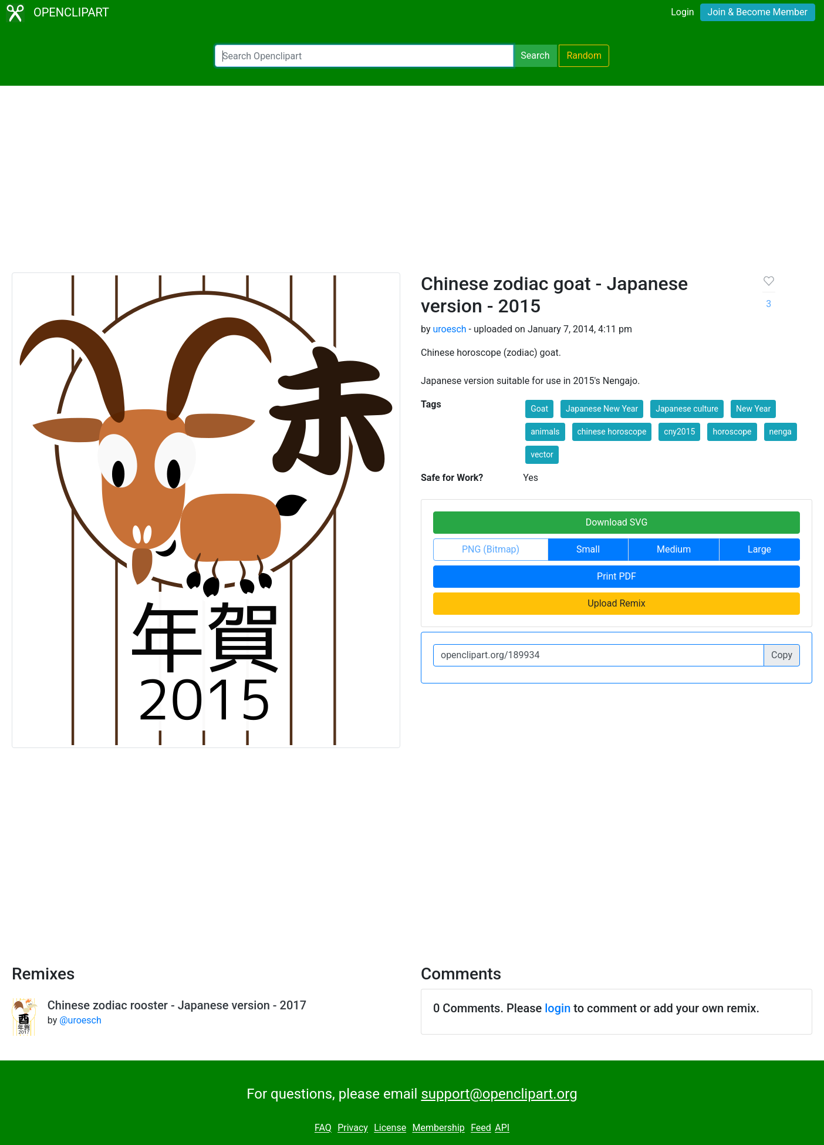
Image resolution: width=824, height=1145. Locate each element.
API (502, 1128)
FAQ (323, 1128)
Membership (438, 1128)
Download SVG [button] (617, 522)
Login (682, 12)
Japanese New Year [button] (602, 408)
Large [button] (759, 549)
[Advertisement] (412, 184)
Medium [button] (674, 549)
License (390, 1128)
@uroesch (80, 1020)
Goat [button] (539, 408)
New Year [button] (753, 408)
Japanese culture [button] (687, 408)
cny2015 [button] (679, 431)
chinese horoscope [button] (612, 431)
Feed (481, 1128)
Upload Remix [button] (616, 603)
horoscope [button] (731, 431)
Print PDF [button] (616, 576)
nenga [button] (780, 431)
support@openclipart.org (499, 1094)
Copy (781, 655)
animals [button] (545, 431)
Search (535, 55)
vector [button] (542, 454)
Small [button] (588, 549)
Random (584, 55)
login (557, 1008)
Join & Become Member (758, 12)
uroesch (449, 329)
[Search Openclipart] (364, 56)
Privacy (352, 1128)
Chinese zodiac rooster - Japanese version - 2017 (177, 1005)
